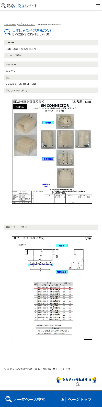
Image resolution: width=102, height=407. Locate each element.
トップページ (10, 24)
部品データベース (26, 24)
